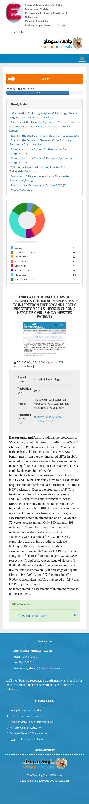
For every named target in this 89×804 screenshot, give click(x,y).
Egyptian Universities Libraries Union (30, 721)
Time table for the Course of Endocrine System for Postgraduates (40, 160)
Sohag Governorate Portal (24, 710)
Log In (28, 78)
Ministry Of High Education (24, 727)
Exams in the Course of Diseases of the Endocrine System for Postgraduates (40, 142)
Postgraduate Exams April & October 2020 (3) (38, 185)
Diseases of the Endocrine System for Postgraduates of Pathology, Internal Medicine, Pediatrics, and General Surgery (44, 126)
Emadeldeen (62, 780)
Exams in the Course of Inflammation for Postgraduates (45, 136)
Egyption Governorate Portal (24, 716)
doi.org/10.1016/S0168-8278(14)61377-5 (49, 418)
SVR (61, 362)
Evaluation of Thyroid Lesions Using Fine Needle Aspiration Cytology (39, 178)
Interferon (20, 366)
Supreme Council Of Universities (27, 733)
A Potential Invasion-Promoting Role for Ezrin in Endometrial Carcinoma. (39, 169)
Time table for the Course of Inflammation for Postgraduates (38, 151)
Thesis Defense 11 (22, 190)
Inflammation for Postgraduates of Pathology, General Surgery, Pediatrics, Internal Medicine (43, 115)
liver (29, 366)
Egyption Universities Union (25, 739)
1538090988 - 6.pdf (33, 616)
